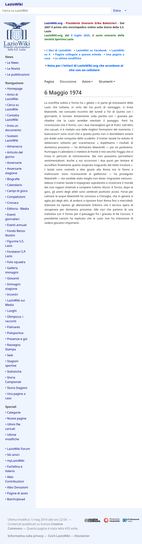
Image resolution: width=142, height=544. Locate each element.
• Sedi (9, 355)
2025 (87, 35)
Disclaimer (82, 536)
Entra (117, 11)
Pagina (49, 81)
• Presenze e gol (16, 339)
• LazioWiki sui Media (15, 302)
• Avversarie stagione (13, 171)
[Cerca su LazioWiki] (55, 10)
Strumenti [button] (106, 81)
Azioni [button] (86, 81)
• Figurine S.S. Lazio (14, 243)
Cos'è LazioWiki (59, 536)
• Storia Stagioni (16, 388)
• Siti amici (12, 455)
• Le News (12, 63)
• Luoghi (11, 311)
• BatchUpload (15, 499)
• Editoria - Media (17, 209)
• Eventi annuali (16, 225)
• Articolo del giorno (14, 154)
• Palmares (12, 327)
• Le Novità (12, 69)
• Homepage (13, 89)
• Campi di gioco (16, 191)
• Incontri (11, 294)
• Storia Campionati (13, 379)
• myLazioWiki (14, 461)
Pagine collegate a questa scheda (78, 54)
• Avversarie (13, 163)
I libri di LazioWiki (58, 50)
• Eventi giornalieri (12, 217)
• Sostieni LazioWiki (11, 138)
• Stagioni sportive (11, 363)
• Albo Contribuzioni (14, 479)
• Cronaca (11, 203)
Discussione (68, 81)
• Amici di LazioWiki (11, 96)
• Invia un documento (13, 128)
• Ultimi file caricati (12, 426)
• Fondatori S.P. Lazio (15, 254)
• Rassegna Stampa (12, 347)
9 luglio (76, 35)
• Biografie (12, 179)
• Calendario (13, 185)
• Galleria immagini (11, 270)
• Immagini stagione (12, 286)
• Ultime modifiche (12, 437)
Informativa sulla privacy (26, 536)
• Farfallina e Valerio (13, 469)
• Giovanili (12, 278)
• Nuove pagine (15, 418)
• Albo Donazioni (16, 487)
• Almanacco (13, 146)
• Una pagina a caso (15, 396)
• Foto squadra (15, 262)
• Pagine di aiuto (16, 493)
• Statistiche (13, 371)
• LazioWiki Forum (17, 449)
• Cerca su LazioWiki (12, 107)
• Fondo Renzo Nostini (15, 233)
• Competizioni (15, 197)
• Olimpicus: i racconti (14, 319)
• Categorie (13, 412)
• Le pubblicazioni (17, 74)
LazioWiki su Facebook (91, 50)
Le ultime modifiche (68, 58)
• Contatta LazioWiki (12, 117)
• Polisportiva (14, 333)
